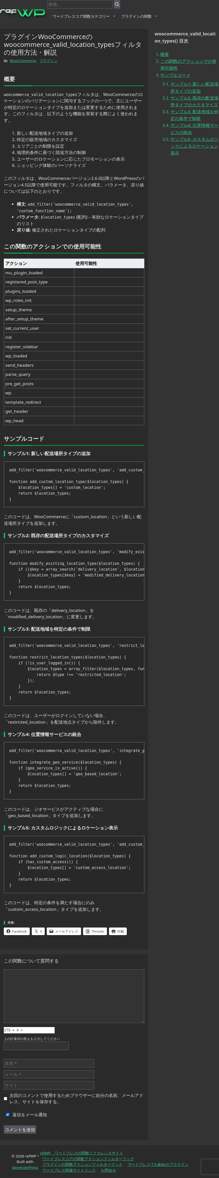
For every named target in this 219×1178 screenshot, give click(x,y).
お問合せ (108, 1170)
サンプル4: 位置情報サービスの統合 (194, 128)
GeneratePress (25, 1167)
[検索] (117, 4)
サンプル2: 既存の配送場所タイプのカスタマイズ (194, 101)
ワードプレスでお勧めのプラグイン (158, 1164)
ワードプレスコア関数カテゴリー (84, 16)
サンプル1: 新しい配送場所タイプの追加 (194, 87)
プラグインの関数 (139, 16)
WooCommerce (23, 60)
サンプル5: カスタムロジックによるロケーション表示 (194, 146)
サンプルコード (175, 75)
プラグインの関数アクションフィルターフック (82, 1164)
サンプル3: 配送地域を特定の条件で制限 (194, 115)
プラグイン (48, 60)
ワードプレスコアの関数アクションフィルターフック (88, 1158)
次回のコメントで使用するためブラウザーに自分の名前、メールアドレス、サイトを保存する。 (76, 1098)
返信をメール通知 (25, 1114)
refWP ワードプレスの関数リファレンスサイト (81, 1152)
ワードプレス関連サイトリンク (69, 1170)
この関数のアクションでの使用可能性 (188, 64)
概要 (164, 54)
